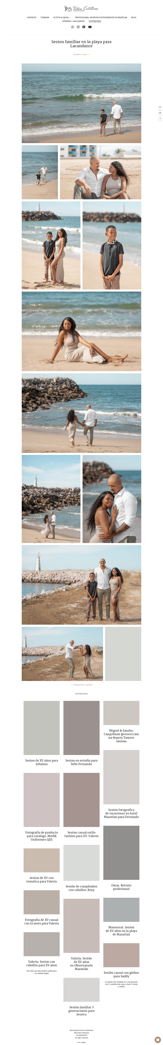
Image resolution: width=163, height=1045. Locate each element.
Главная (45, 17)
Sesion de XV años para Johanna (41, 765)
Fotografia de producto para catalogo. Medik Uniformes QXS (41, 839)
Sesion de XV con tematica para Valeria (41, 882)
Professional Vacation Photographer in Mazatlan (101, 17)
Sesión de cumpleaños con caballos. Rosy (81, 891)
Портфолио (95, 21)
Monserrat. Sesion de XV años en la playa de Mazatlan (121, 934)
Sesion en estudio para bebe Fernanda (81, 765)
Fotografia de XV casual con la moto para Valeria (41, 924)
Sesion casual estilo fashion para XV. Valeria (81, 837)
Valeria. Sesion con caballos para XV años (41, 966)
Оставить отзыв (80, 54)
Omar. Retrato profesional (121, 890)
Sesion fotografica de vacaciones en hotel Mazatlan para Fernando (121, 816)
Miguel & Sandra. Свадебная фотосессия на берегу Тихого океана (121, 739)
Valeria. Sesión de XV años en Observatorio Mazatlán (81, 967)
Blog (133, 17)
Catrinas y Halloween (73, 21)
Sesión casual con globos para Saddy (121, 977)
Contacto (31, 17)
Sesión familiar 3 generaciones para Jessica (81, 1014)
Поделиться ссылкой (83, 688)
